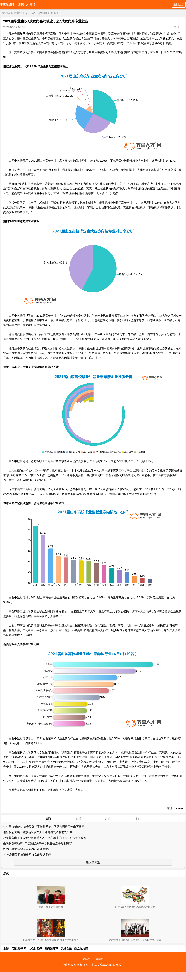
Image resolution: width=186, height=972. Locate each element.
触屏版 (86, 959)
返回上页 (178, 4)
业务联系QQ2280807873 (106, 964)
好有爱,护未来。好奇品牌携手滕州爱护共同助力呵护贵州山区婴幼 (43, 826)
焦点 (6, 873)
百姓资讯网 (19, 948)
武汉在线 (66, 948)
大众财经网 (35, 948)
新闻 (21, 4)
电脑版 (99, 959)
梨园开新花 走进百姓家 (51, 906)
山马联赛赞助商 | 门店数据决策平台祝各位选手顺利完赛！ (39, 843)
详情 (32, 4)
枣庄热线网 (7, 4)
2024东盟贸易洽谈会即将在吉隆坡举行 (27, 849)
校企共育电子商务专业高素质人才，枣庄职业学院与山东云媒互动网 (44, 837)
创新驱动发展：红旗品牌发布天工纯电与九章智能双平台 (37, 832)
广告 (26, 13)
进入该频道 (93, 862)
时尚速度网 (51, 948)
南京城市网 (81, 948)
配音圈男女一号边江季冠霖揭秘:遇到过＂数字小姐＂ (50, 940)
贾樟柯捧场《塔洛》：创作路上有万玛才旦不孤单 (135, 940)
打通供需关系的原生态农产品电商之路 (135, 906)
